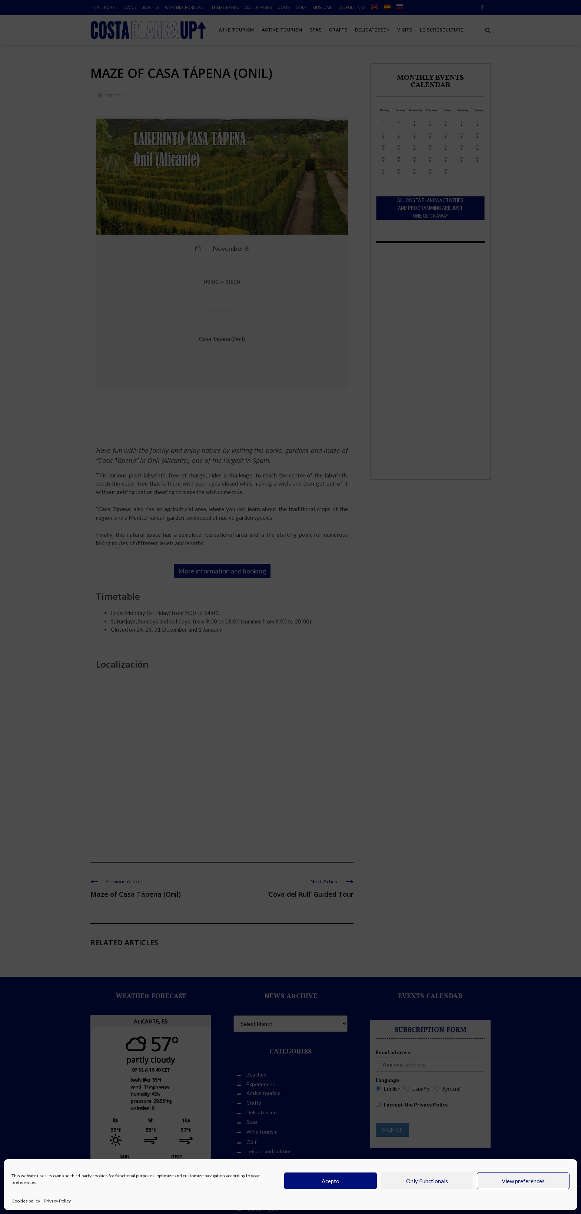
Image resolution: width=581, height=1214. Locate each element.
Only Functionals (427, 1181)
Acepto (330, 1181)
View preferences (523, 1181)
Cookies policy (25, 1201)
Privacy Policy (57, 1201)
